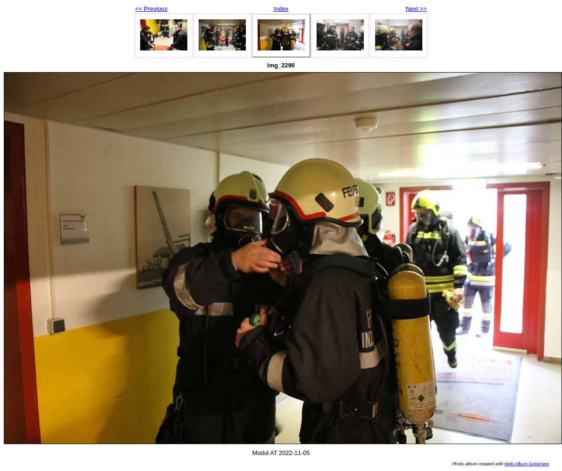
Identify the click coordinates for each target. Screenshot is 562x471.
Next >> (416, 8)
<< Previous (151, 8)
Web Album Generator (526, 463)
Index (281, 8)
